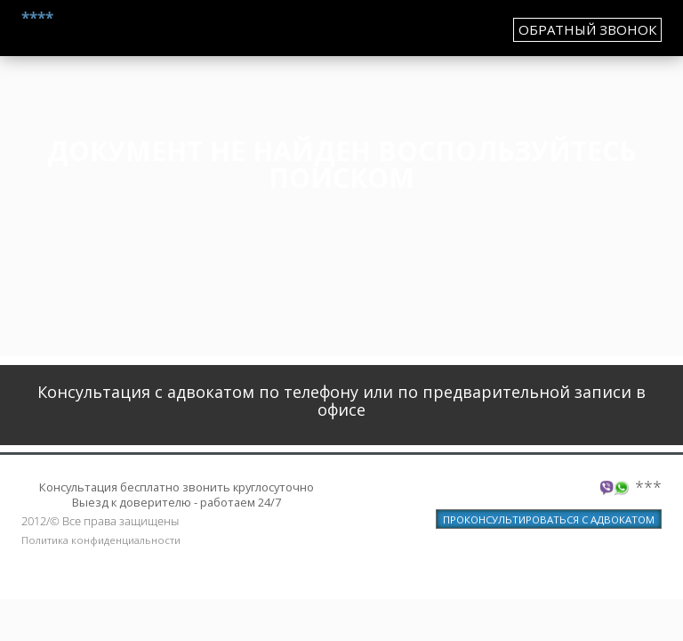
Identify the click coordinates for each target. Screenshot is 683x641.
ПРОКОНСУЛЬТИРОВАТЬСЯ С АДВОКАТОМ (549, 519)
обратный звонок (587, 29)
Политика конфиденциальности (101, 540)
